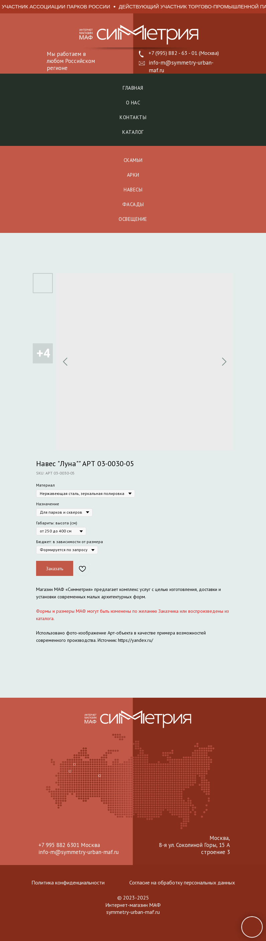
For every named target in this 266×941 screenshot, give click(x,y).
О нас (133, 102)
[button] (141, 63)
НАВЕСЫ (133, 189)
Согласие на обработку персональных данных (182, 882)
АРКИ (133, 175)
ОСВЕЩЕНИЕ (133, 219)
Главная (133, 88)
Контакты (133, 117)
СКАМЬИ (133, 160)
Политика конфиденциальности (68, 882)
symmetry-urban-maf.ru (133, 912)
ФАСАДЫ (133, 204)
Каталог (133, 132)
